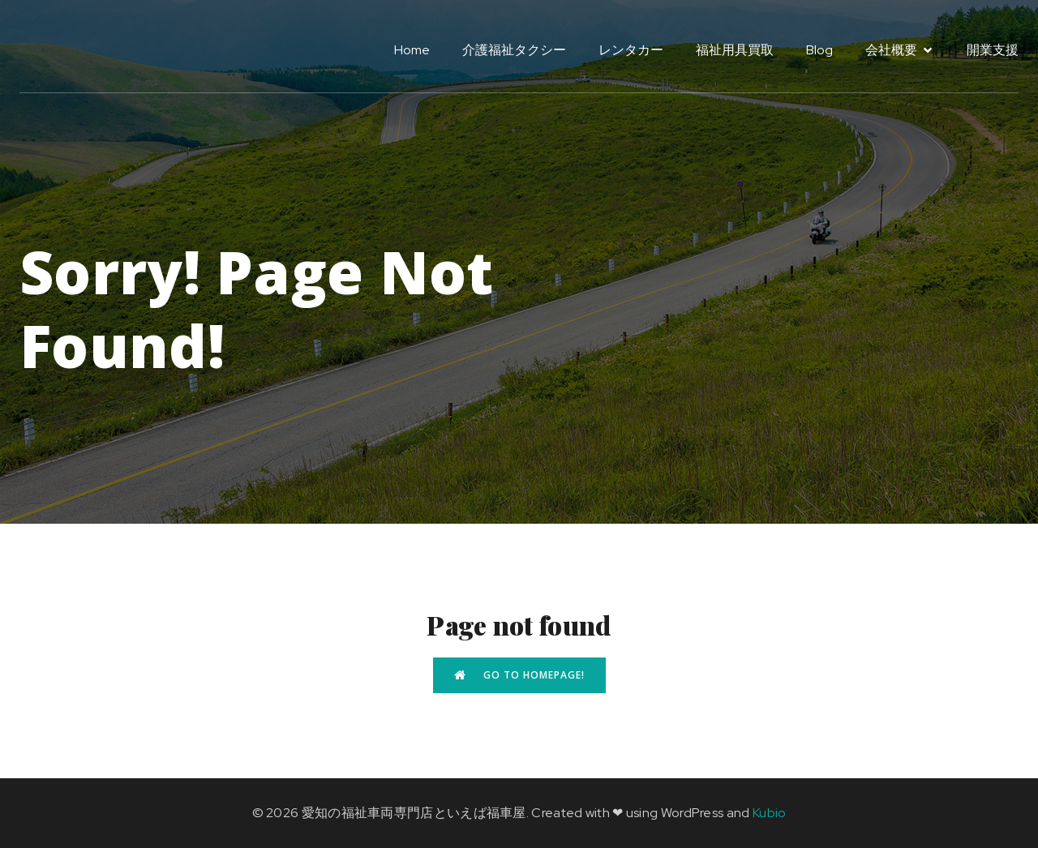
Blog (819, 49)
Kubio (770, 812)
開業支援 (993, 49)
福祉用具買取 (735, 49)
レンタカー (630, 49)
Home (412, 49)
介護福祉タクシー (514, 49)
